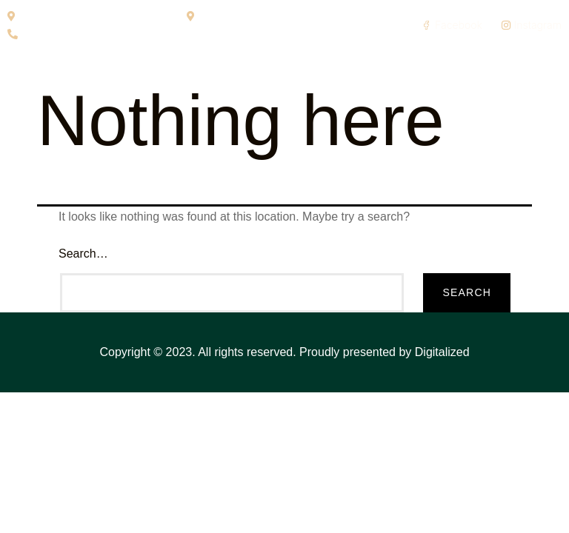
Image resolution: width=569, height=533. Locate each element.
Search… (83, 253)
